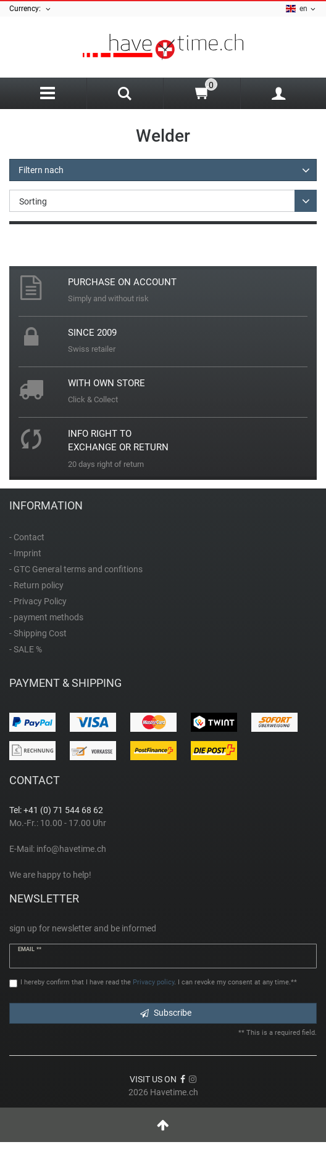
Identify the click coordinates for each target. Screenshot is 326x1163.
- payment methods (46, 617)
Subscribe (165, 1013)
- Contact (26, 537)
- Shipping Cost (38, 633)
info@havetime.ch (71, 849)
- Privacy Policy (38, 601)
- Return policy (36, 585)
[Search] (125, 95)
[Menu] (47, 93)
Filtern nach (41, 170)
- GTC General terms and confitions (76, 569)
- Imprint (25, 553)
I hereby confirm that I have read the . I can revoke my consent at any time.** (158, 982)
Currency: (30, 9)
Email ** (29, 949)
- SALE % (25, 649)
